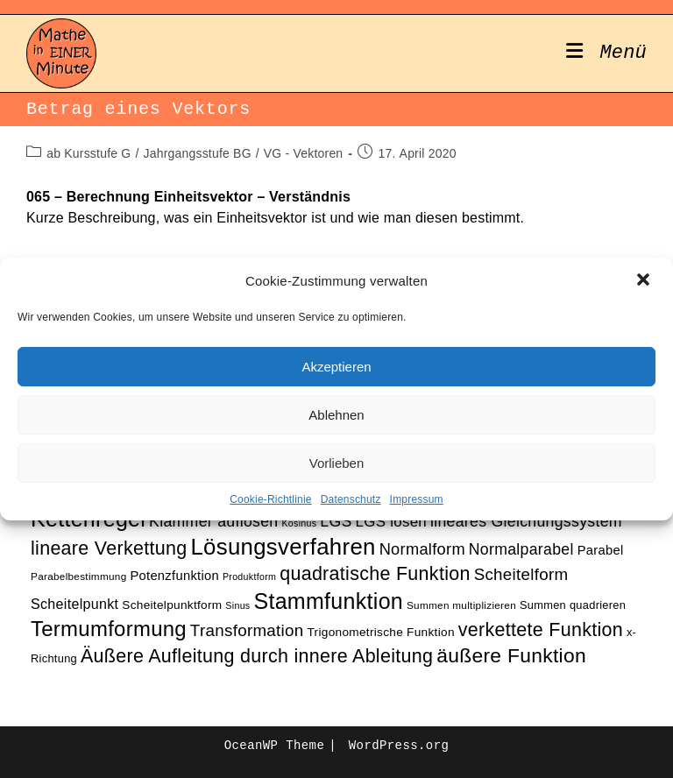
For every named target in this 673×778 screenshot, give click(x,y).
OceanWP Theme (274, 746)
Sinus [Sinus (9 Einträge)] (237, 605)
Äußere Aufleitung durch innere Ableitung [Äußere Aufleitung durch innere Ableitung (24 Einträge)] (257, 656)
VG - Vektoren (304, 153)
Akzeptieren (336, 366)
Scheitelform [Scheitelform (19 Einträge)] (521, 574)
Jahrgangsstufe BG (197, 153)
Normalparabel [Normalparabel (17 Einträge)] (521, 549)
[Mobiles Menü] (606, 53)
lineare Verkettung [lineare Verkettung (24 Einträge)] (109, 548)
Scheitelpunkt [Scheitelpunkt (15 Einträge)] (74, 604)
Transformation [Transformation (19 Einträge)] (247, 630)
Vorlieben (337, 463)
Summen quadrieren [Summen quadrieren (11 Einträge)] (573, 605)
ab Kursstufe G (88, 153)
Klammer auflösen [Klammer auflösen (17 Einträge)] (213, 521)
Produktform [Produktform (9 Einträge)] (249, 576)
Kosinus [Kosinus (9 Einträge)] (298, 523)
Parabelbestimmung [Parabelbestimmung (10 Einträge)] (78, 576)
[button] (644, 281)
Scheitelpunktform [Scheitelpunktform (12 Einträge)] (172, 605)
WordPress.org (399, 746)
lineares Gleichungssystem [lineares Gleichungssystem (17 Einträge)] (526, 521)
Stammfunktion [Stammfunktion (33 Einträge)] (328, 601)
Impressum (416, 499)
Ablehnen (336, 414)
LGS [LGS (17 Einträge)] (335, 521)
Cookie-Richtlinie (270, 499)
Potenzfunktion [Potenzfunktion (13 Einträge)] (174, 576)
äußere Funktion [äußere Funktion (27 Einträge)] (511, 655)
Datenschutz (351, 499)
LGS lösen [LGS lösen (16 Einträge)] (392, 521)
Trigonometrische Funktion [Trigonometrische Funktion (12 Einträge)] (380, 632)
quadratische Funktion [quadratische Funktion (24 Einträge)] (375, 573)
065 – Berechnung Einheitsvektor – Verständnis (188, 196)
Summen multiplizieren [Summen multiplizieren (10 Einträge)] (461, 605)
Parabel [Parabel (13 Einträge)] (600, 550)
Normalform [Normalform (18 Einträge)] (422, 549)
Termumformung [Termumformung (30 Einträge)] (109, 628)
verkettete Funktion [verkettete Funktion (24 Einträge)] (540, 629)
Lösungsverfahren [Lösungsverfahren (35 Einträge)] (282, 546)
